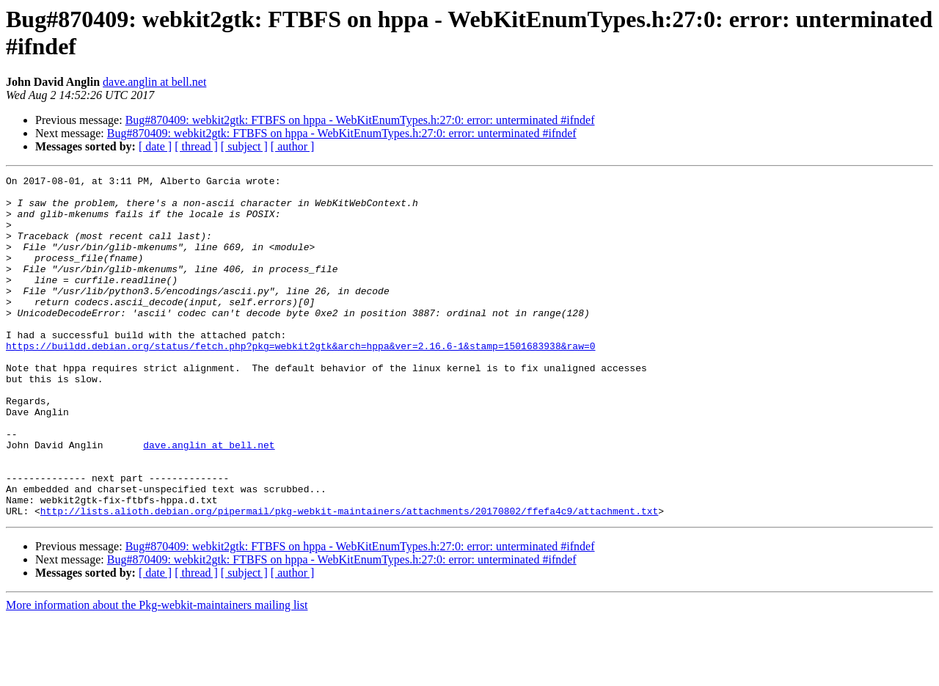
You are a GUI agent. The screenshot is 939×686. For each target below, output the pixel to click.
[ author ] (293, 146)
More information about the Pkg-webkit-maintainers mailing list (156, 673)
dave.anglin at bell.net (154, 82)
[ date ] (155, 146)
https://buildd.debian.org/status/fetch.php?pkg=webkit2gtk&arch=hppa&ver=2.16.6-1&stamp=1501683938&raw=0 (300, 380)
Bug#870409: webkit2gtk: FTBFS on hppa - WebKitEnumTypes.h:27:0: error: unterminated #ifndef (360, 120)
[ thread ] (196, 146)
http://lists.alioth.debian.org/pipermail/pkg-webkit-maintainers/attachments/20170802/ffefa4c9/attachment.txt (349, 578)
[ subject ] (244, 146)
